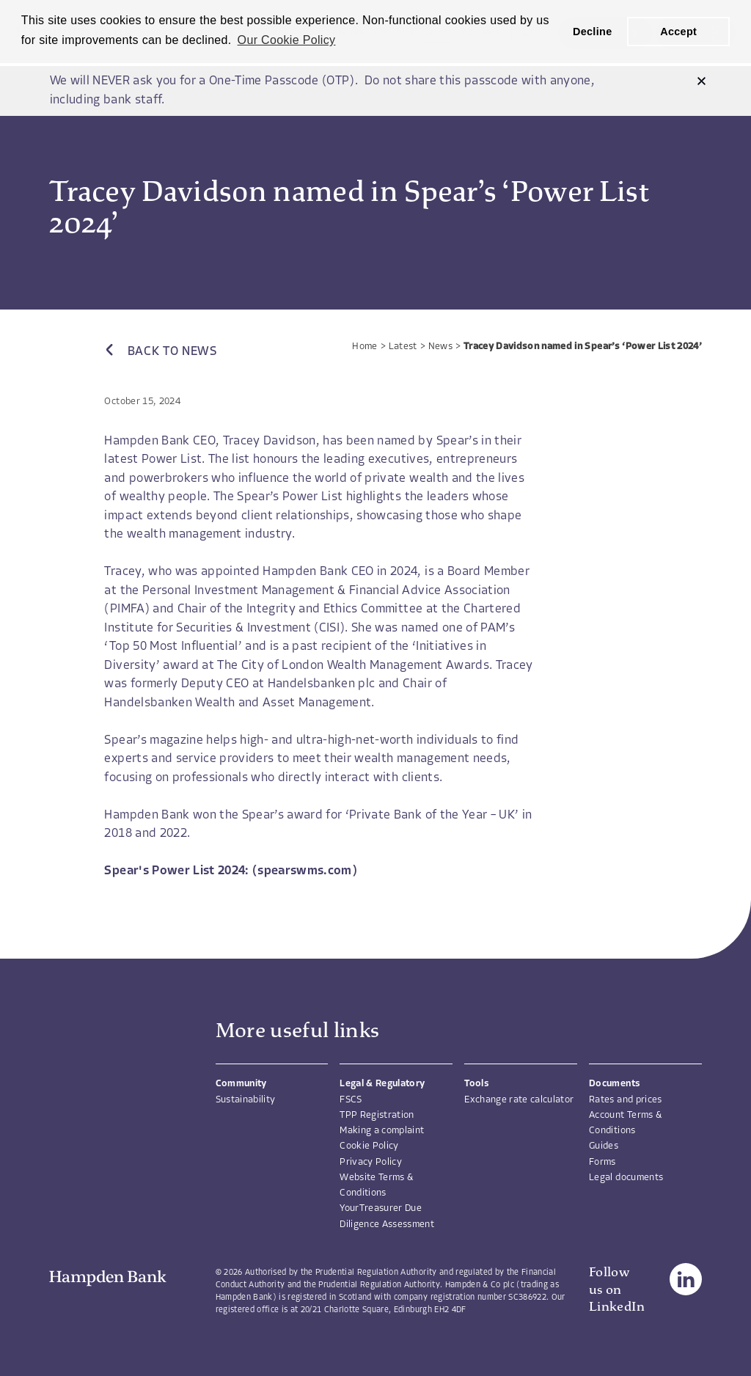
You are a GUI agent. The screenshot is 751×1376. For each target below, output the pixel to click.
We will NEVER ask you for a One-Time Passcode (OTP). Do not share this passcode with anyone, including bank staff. (323, 90)
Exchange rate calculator (519, 1100)
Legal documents (626, 1177)
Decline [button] (592, 31)
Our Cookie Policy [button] (287, 40)
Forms (602, 1162)
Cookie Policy (369, 1146)
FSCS (351, 1100)
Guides (603, 1146)
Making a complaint (382, 1130)
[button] (701, 81)
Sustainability (246, 1100)
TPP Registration (377, 1115)
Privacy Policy (371, 1162)
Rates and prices (625, 1100)
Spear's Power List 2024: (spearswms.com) (230, 871)
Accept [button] (678, 31)
